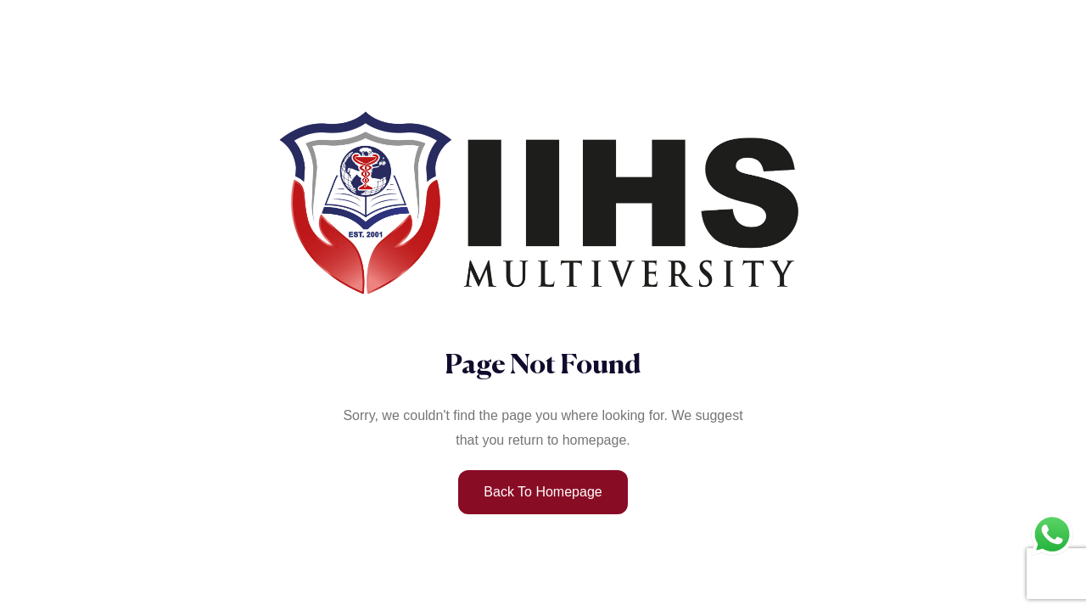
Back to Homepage (543, 492)
